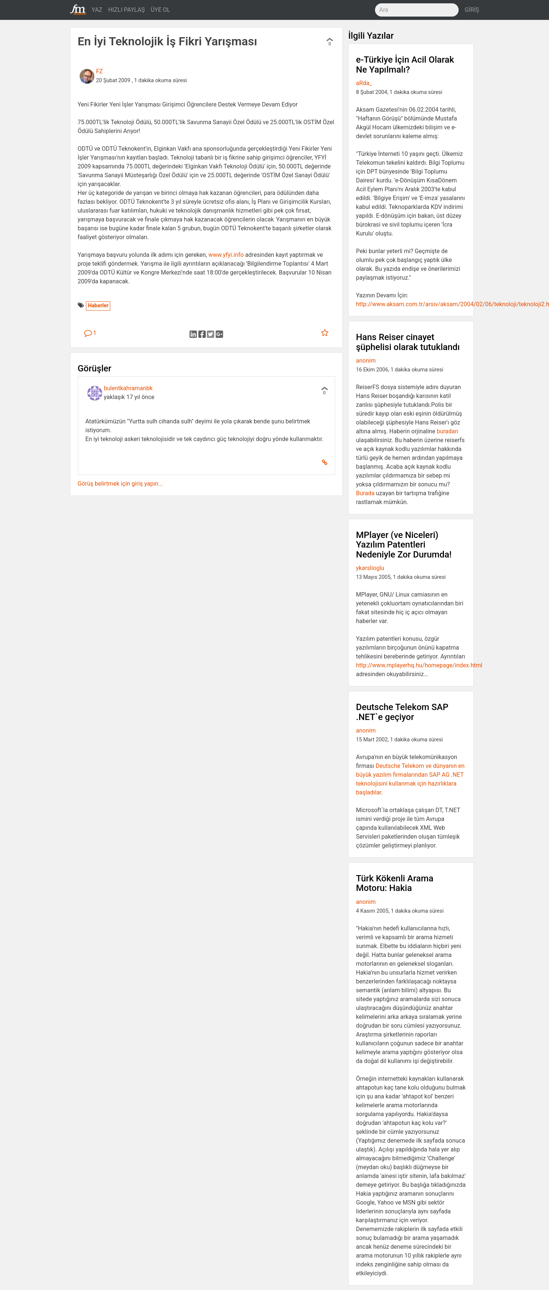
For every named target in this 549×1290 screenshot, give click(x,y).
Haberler (98, 306)
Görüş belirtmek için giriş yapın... (120, 483)
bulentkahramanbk (128, 388)
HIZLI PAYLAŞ (126, 9)
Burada (365, 493)
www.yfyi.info (226, 254)
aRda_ (364, 83)
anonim (366, 360)
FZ (99, 71)
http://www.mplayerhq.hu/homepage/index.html (419, 665)
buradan (447, 431)
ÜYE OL (160, 9)
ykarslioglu (370, 567)
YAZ (97, 9)
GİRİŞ (472, 9)
